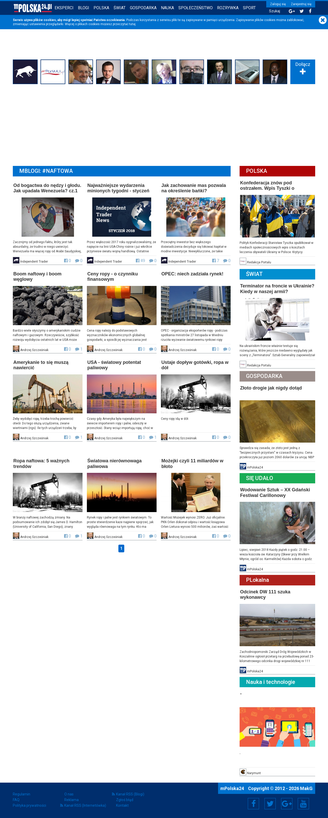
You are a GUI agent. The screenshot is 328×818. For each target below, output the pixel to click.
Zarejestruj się (301, 4)
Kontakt (122, 805)
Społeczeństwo (195, 7)
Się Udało (259, 478)
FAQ (16, 800)
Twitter (270, 803)
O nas (69, 794)
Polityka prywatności (29, 805)
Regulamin (21, 794)
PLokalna (257, 580)
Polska (101, 7)
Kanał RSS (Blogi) (130, 794)
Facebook (253, 803)
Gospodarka (143, 7)
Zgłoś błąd (124, 800)
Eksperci (64, 7)
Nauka (167, 7)
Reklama (71, 800)
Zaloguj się (278, 4)
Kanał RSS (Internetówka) (85, 805)
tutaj (132, 24)
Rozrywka (228, 7)
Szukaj (274, 11)
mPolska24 (232, 788)
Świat (120, 7)
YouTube (303, 803)
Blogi (83, 7)
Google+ (287, 803)
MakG (306, 788)
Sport (249, 7)
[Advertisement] (164, 124)
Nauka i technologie (270, 682)
